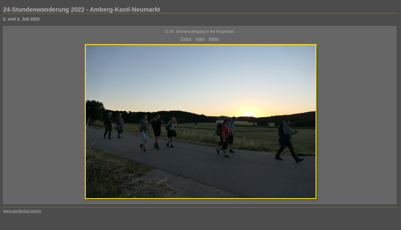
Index (199, 39)
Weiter (214, 39)
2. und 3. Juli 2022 (21, 19)
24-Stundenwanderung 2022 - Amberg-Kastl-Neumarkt (81, 9)
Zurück (185, 39)
